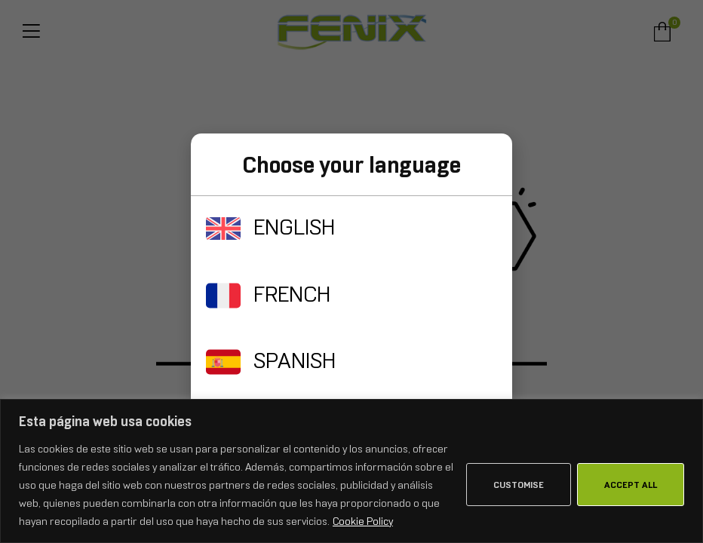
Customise (518, 485)
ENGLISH (294, 227)
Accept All (630, 485)
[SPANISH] (223, 362)
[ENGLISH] (223, 228)
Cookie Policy (363, 521)
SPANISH (294, 360)
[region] (351, 471)
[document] (351, 271)
